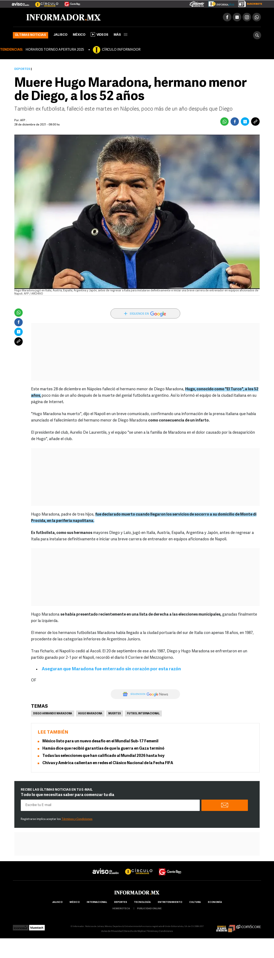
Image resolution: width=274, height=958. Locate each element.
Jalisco (60, 35)
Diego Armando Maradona (52, 713)
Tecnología (142, 902)
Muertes (114, 713)
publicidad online (149, 909)
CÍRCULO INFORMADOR (121, 50)
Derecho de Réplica (134, 931)
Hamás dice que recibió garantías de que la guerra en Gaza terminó (103, 749)
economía (215, 902)
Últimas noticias (30, 35)
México (79, 35)
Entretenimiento (170, 902)
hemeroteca (121, 909)
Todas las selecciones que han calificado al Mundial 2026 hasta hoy (103, 756)
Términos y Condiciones (76, 819)
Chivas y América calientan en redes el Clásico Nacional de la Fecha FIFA (107, 763)
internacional (97, 902)
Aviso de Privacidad (112, 931)
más (120, 35)
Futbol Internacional (143, 713)
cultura (195, 902)
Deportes (22, 69)
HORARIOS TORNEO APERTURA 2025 (54, 50)
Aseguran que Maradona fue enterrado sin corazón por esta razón (111, 669)
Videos (99, 34)
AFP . (23, 120)
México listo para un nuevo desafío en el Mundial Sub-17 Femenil (100, 741)
